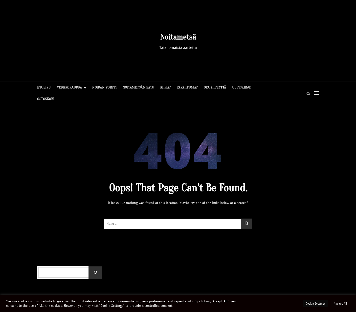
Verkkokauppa (69, 87)
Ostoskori (45, 99)
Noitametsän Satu (138, 87)
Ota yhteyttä (215, 87)
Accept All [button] (340, 303)
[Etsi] (95, 272)
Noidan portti (104, 87)
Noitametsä (178, 37)
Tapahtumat (187, 87)
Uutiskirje (241, 87)
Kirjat (165, 87)
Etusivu (44, 87)
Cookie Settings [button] (315, 303)
